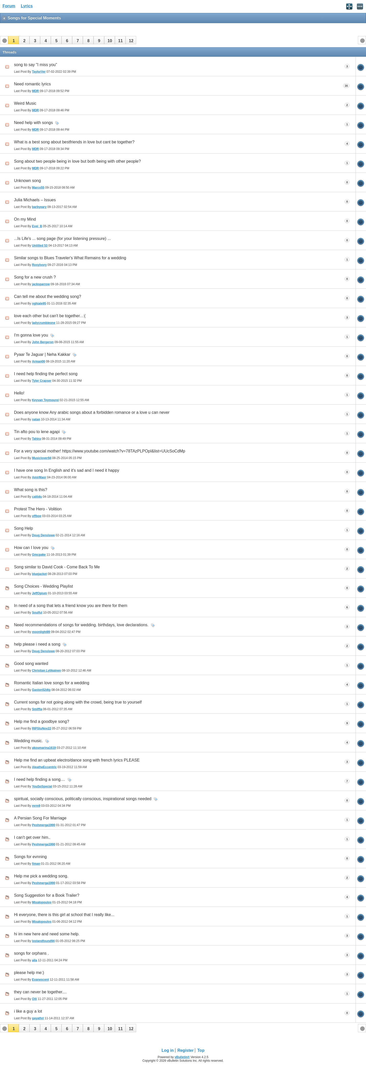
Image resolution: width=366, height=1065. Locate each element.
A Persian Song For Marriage (40, 818)
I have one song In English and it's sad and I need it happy (66, 470)
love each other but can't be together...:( (49, 316)
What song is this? (30, 490)
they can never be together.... (40, 992)
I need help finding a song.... (39, 779)
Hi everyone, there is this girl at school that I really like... (64, 914)
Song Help (23, 528)
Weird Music (25, 103)
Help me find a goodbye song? (41, 721)
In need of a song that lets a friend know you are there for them (70, 605)
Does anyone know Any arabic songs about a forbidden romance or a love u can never (92, 412)
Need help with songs (33, 122)
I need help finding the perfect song (46, 374)
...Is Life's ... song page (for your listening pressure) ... (62, 238)
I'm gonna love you (31, 335)
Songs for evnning (30, 857)
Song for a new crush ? (35, 277)
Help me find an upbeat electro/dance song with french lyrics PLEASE (77, 760)
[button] (13, 40)
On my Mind (25, 219)
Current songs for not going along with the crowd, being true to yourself (78, 702)
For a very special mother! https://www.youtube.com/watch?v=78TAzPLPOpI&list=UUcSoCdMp (99, 451)
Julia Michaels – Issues (35, 200)
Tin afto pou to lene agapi (37, 432)
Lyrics (27, 6)
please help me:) (29, 972)
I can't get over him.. (32, 837)
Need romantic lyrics (32, 84)
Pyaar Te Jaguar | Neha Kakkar (42, 354)
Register (185, 1050)
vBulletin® (182, 1057)
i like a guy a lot (28, 1011)
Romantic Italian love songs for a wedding (51, 683)
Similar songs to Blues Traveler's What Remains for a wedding (70, 258)
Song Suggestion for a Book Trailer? (46, 895)
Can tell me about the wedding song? (47, 296)
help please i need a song (37, 644)
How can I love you (31, 547)
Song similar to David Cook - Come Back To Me (57, 567)
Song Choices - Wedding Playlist (43, 586)
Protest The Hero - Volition (38, 509)
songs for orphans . (31, 953)
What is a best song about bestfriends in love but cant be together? (74, 142)
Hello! (19, 393)
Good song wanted (31, 663)
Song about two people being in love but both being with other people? (77, 161)
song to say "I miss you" (35, 65)
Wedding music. (28, 741)
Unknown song (27, 180)
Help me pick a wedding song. (41, 876)
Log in (168, 1050)
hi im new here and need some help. (47, 934)
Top (200, 1050)
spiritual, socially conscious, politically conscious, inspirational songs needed (82, 799)
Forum (9, 6)
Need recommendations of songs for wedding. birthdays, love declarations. (81, 625)
